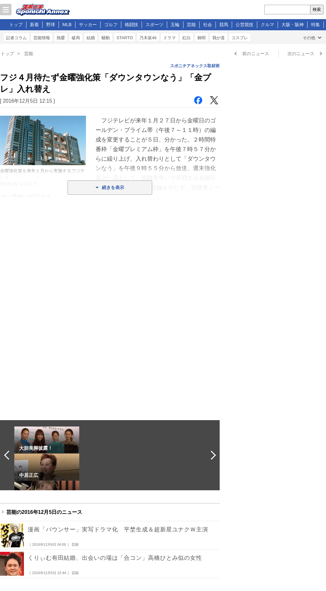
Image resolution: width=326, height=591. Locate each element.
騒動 (106, 37)
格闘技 (131, 24)
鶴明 (201, 37)
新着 (34, 24)
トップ (16, 24)
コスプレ (239, 37)
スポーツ (154, 24)
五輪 (175, 24)
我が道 (218, 37)
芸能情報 (41, 37)
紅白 (186, 37)
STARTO (125, 37)
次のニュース (300, 53)
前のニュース (255, 53)
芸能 (191, 24)
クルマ (267, 24)
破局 (76, 37)
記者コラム (16, 37)
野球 (50, 24)
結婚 (91, 37)
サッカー (88, 24)
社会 (207, 24)
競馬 (223, 24)
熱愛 (61, 37)
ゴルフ (110, 24)
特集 (315, 24)
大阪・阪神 (292, 24)
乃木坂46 (147, 37)
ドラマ (169, 37)
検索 (317, 9)
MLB (67, 24)
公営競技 (244, 24)
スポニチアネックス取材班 (195, 65)
